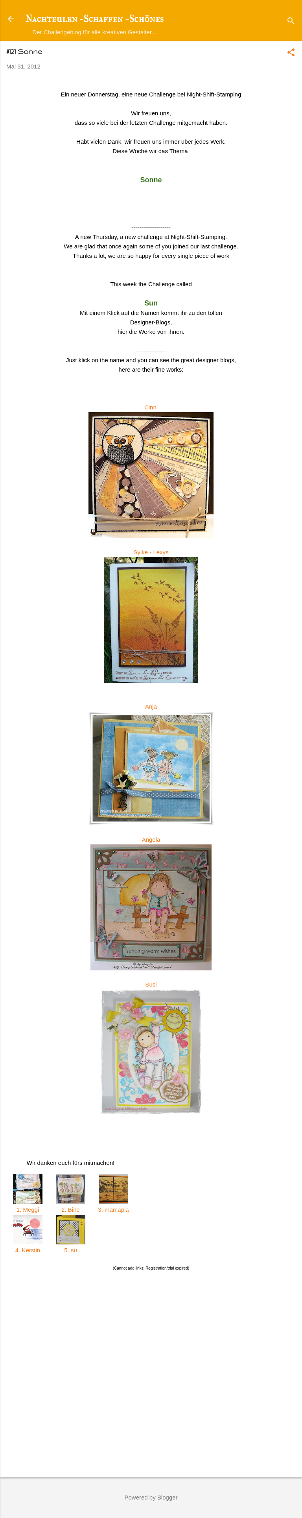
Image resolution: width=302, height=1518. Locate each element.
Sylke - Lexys (150, 552)
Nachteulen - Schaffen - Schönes (94, 18)
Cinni (151, 407)
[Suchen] (291, 21)
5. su (71, 1250)
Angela (151, 839)
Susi (151, 984)
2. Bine (70, 1209)
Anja (151, 706)
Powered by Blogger (150, 1497)
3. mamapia (113, 1209)
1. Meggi (28, 1209)
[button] (291, 53)
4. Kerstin (28, 1250)
